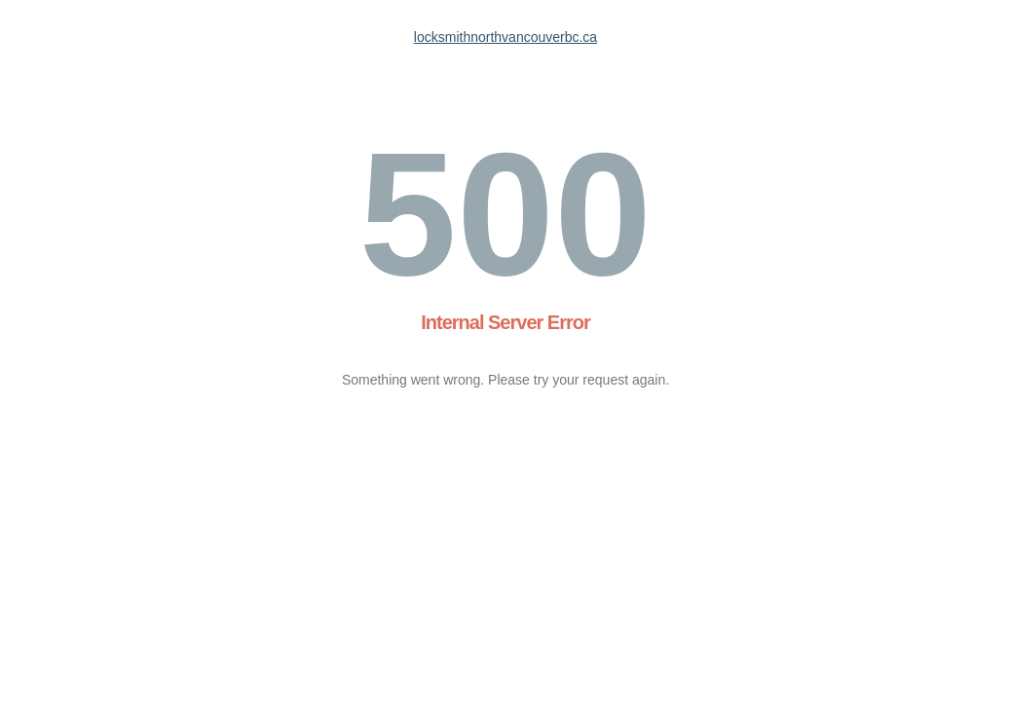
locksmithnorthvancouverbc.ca (505, 37)
